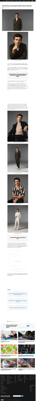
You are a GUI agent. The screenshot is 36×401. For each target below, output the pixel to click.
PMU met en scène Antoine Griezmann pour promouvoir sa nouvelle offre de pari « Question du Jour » (18, 294)
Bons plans (3, 354)
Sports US (22, 354)
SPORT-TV (31, 388)
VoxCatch (31, 387)
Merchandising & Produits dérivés (10, 382)
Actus (1, 354)
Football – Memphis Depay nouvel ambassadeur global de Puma (17, 307)
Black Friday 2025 (2, 383)
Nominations (8, 383)
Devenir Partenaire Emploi (3, 387)
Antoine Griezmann (10, 64)
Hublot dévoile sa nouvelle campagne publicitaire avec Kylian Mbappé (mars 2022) (18, 301)
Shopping (5, 354)
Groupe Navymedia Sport (32, 385)
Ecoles (24, 382)
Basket (20, 354)
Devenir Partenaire (2, 386)
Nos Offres (2, 385)
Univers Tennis (31, 386)
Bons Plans (2, 382)
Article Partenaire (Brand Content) (4, 388)
